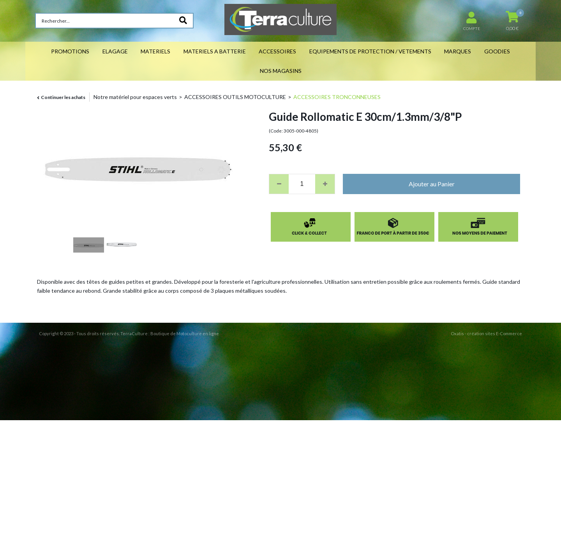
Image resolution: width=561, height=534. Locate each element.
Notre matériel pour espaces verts (135, 97)
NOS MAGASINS (281, 70)
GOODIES (497, 51)
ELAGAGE (115, 51)
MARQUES (457, 51)
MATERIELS (155, 51)
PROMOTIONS (70, 51)
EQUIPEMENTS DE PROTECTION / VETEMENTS (370, 51)
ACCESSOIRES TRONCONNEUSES (337, 97)
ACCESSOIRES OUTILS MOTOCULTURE (235, 97)
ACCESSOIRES (277, 51)
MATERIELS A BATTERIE (214, 51)
